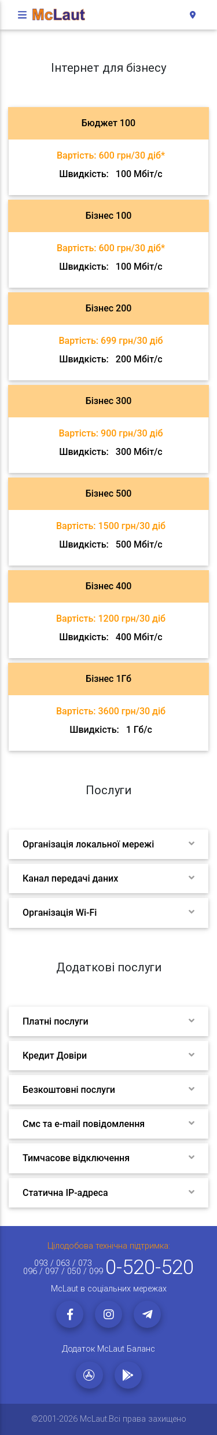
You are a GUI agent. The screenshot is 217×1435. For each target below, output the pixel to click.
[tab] (108, 151)
